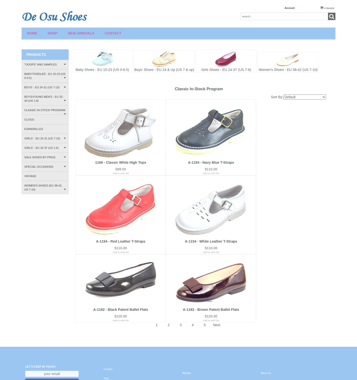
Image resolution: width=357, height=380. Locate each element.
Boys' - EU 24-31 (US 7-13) (45, 87)
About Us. (266, 306)
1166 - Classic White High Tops (117, 164)
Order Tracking (190, 324)
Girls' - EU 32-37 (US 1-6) (45, 147)
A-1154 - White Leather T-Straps (117, 243)
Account (290, 7)
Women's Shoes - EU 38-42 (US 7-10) (288, 70)
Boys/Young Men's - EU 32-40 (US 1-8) (45, 98)
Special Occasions (45, 166)
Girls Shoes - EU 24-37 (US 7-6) (226, 70)
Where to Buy (268, 334)
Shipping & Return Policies (275, 315)
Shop (53, 33)
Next (216, 258)
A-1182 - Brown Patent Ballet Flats (284, 243)
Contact (113, 33)
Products (36, 55)
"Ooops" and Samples (45, 64)
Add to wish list (117, 175)
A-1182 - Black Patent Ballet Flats (200, 243)
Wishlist (186, 306)
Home (32, 33)
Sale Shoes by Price (45, 157)
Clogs (29, 119)
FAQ (106, 311)
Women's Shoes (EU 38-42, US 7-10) (45, 187)
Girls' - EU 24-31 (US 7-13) (45, 138)
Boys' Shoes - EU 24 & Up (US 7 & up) (164, 70)
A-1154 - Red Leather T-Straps (284, 164)
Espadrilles (33, 128)
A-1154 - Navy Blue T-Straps (201, 164)
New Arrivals (81, 33)
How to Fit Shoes (270, 324)
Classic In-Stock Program (45, 112)
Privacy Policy (111, 320)
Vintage (30, 176)
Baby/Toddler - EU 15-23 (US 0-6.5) (45, 75)
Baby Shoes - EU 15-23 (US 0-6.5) (102, 70)
